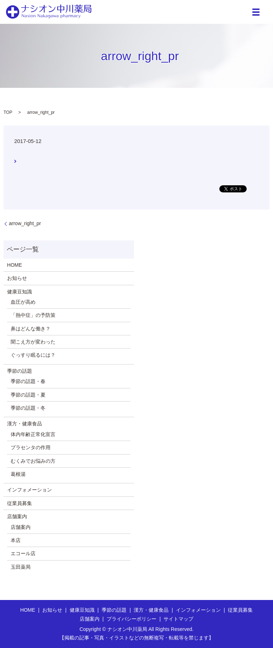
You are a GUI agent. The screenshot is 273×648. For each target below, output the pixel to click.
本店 (16, 540)
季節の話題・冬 (28, 408)
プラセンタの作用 (30, 447)
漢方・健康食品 (24, 423)
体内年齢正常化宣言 (33, 434)
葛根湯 (18, 474)
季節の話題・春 (28, 381)
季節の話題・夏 (28, 395)
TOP (8, 112)
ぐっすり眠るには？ (33, 355)
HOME (14, 265)
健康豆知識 (19, 291)
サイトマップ (178, 619)
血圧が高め (23, 302)
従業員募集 (19, 503)
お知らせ (17, 278)
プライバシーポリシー (131, 619)
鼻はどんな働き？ (30, 328)
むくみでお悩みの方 (33, 461)
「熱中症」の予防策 (33, 315)
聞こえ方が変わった (33, 342)
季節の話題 (19, 371)
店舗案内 (17, 516)
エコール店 (23, 553)
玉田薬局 (21, 567)
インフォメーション (29, 490)
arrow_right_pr (25, 223)
